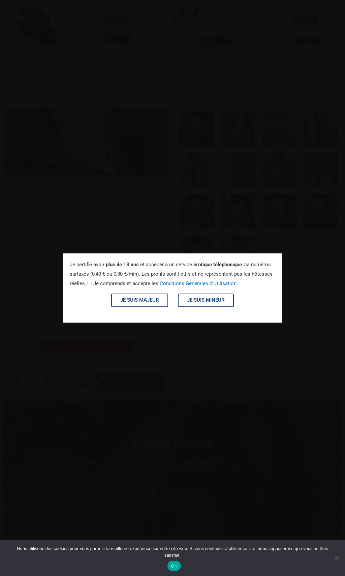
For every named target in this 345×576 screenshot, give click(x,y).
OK (174, 566)
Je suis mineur (206, 300)
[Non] (336, 558)
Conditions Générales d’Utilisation (198, 283)
